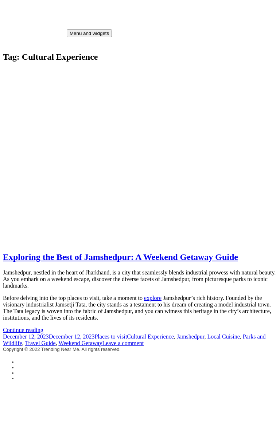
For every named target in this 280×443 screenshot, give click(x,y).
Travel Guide (40, 343)
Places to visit (110, 336)
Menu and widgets (89, 33)
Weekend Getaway (80, 343)
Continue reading (23, 330)
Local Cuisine (223, 336)
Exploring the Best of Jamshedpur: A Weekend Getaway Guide (120, 257)
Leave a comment (123, 343)
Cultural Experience (150, 336)
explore (153, 298)
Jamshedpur (191, 336)
